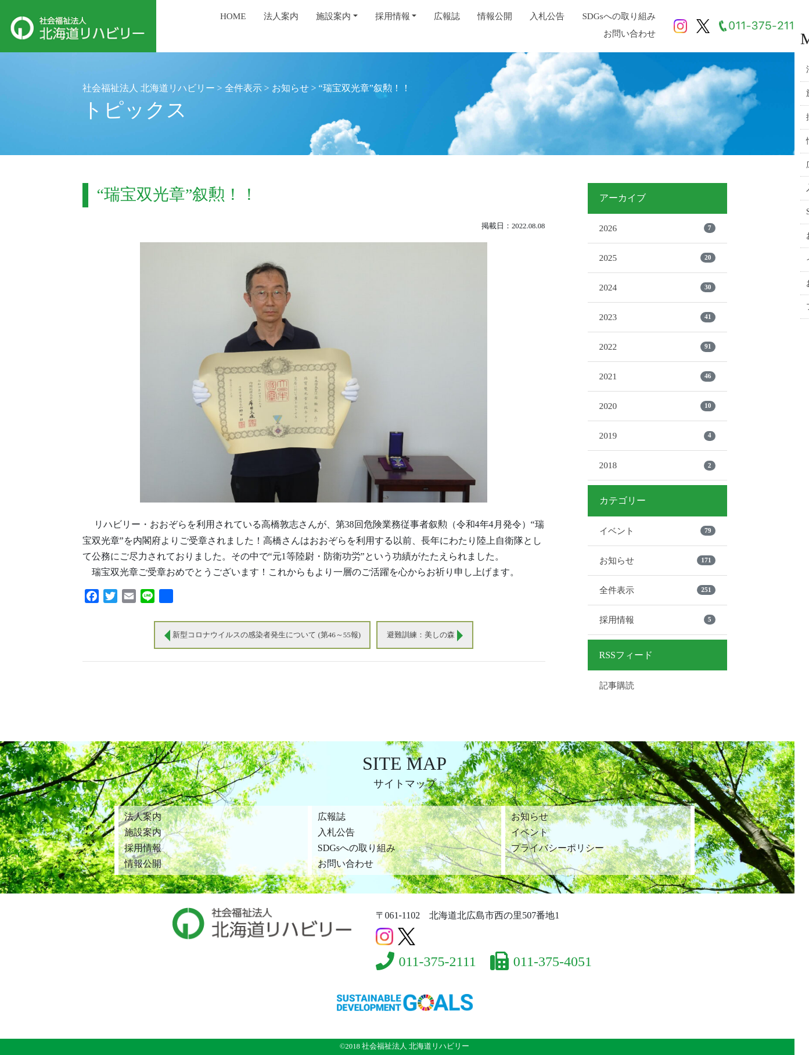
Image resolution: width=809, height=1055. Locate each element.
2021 (657, 380)
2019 (657, 441)
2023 (657, 319)
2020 (657, 410)
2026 (657, 228)
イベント (657, 537)
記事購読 (618, 693)
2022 (657, 350)
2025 (657, 258)
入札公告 (547, 16)
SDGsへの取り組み (618, 16)
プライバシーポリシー (557, 848)
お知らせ (657, 567)
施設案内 (333, 16)
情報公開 (494, 16)
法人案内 (281, 16)
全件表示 (657, 597)
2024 (657, 289)
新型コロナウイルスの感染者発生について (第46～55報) (264, 635)
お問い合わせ (629, 33)
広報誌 (447, 16)
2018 (657, 471)
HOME (233, 16)
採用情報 (392, 16)
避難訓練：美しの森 (428, 635)
